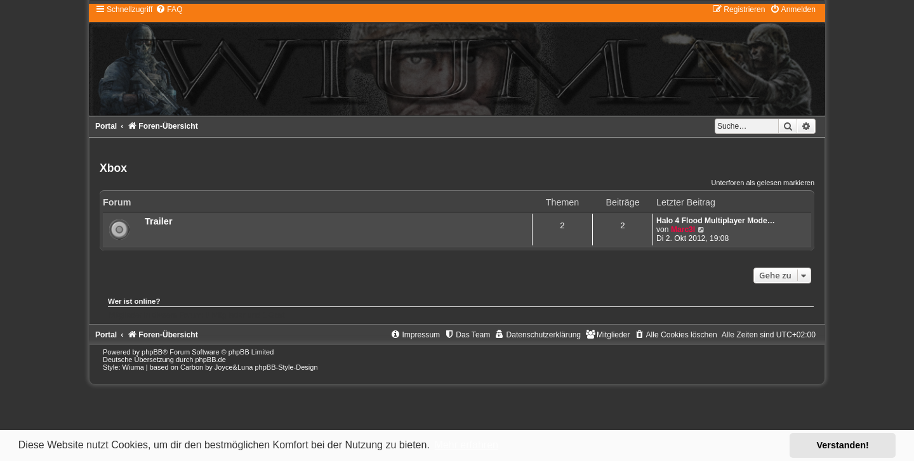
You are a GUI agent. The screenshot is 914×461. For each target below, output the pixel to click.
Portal (106, 126)
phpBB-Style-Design (286, 367)
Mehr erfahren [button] (466, 444)
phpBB (152, 352)
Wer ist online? (134, 301)
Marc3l (683, 229)
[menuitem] (169, 9)
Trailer (159, 221)
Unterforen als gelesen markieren (762, 182)
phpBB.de (210, 359)
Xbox (113, 168)
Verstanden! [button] (843, 445)
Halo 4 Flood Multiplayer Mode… (715, 220)
